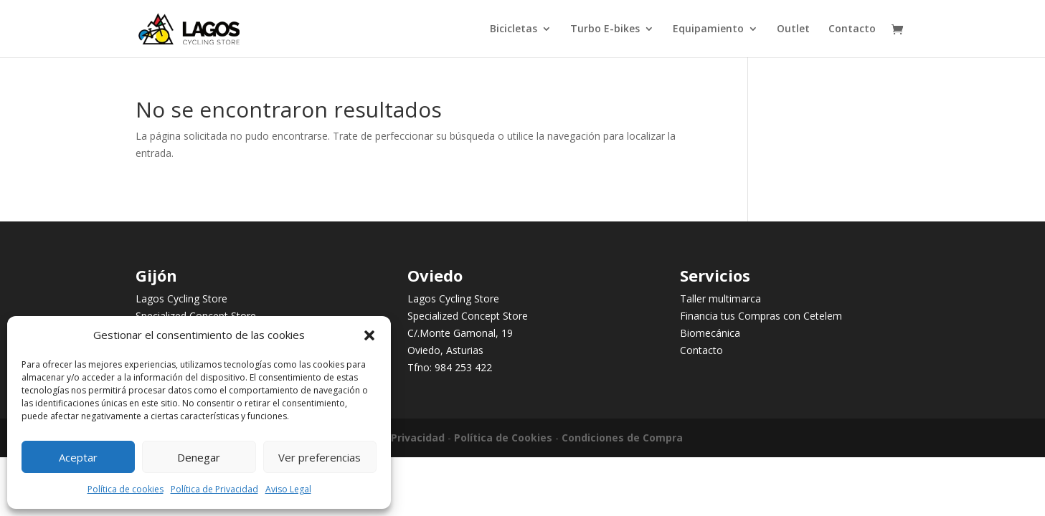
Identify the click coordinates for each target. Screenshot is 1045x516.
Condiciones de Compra (622, 437)
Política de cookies (126, 489)
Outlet (793, 29)
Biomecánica (710, 333)
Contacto (852, 29)
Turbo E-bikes (605, 29)
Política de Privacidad (214, 489)
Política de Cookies (503, 437)
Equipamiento (708, 29)
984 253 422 (463, 367)
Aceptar (78, 457)
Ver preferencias (319, 457)
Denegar (198, 457)
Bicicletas (513, 29)
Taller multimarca (720, 298)
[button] (369, 335)
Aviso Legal (288, 489)
